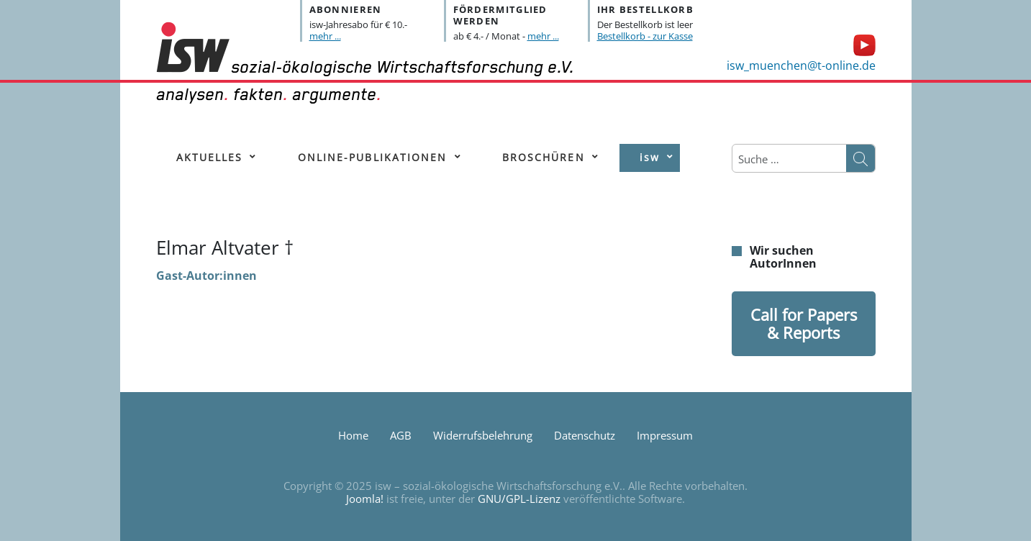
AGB (401, 435)
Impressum (665, 435)
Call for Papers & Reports (803, 323)
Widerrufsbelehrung (482, 435)
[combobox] (789, 159)
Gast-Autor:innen (206, 275)
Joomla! (364, 498)
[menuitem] (209, 158)
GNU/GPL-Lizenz (519, 498)
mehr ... (325, 35)
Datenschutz (584, 435)
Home (353, 435)
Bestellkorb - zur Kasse (645, 35)
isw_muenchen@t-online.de (801, 65)
